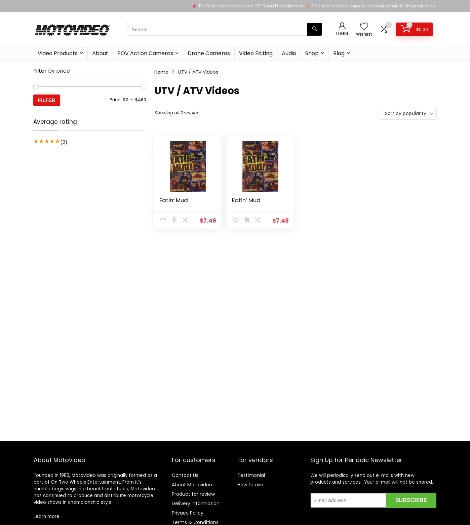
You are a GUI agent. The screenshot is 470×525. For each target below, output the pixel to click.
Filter (46, 100)
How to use (250, 484)
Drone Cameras (209, 53)
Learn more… (48, 516)
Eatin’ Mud (173, 200)
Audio (289, 53)
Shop (312, 53)
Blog (339, 53)
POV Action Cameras (145, 53)
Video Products (58, 53)
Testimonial (251, 475)
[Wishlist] (364, 26)
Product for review (193, 494)
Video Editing (256, 53)
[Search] (314, 29)
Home (161, 72)
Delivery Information (196, 503)
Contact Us (185, 475)
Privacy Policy (187, 513)
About (100, 53)
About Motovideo (192, 484)
